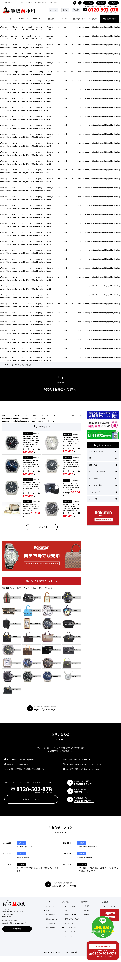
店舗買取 (113, 3)
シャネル (21, 864)
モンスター (27, 501)
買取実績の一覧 (51, 915)
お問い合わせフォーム (31, 799)
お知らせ (21, 843)
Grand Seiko (27, 433)
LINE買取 (87, 914)
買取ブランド (23, 19)
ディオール (82, 864)
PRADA (66, 480)
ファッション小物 (103, 485)
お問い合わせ (50, 927)
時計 (103, 458)
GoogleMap (17, 929)
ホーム (48, 902)
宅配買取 (101, 3)
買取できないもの (79, 19)
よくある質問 (93, 19)
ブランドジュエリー (103, 451)
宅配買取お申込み (103, 946)
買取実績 (51, 19)
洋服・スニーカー (103, 465)
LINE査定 (89, 3)
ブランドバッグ (103, 492)
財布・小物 (103, 499)
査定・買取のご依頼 (109, 19)
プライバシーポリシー (109, 906)
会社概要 (105, 902)
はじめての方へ (51, 906)
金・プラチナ (103, 478)
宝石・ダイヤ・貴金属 (103, 472)
